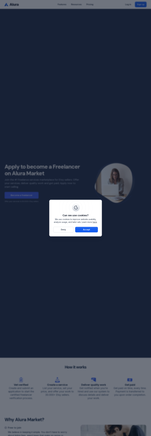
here (95, 222)
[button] (86, 229)
